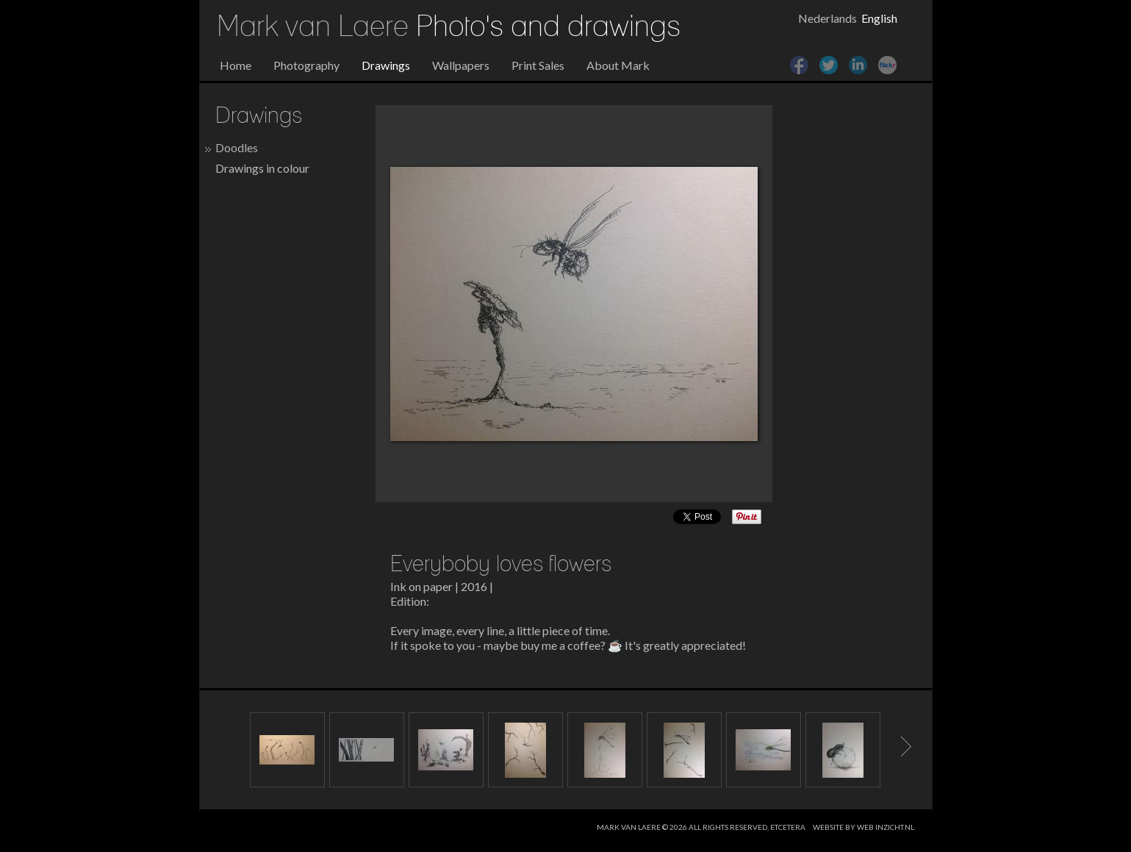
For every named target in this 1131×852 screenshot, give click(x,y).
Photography (306, 65)
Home (235, 65)
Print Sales (537, 65)
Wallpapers (460, 65)
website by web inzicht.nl (863, 827)
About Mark (618, 65)
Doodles (236, 147)
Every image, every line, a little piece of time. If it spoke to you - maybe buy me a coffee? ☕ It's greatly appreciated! (568, 637)
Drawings (386, 65)
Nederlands (827, 18)
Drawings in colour (262, 168)
